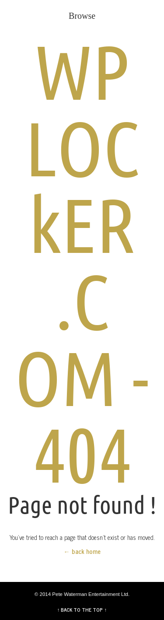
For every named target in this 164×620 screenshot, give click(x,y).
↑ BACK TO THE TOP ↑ (82, 609)
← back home (81, 551)
